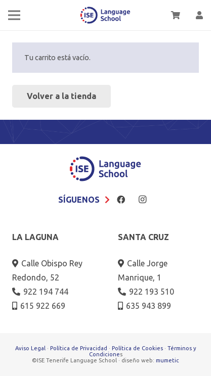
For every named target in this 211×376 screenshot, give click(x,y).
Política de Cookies (137, 348)
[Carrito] (175, 15)
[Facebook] (121, 200)
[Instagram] (143, 200)
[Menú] (14, 15)
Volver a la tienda (61, 96)
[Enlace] (199, 15)
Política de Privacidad (78, 348)
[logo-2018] (105, 15)
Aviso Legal (30, 348)
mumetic (167, 360)
